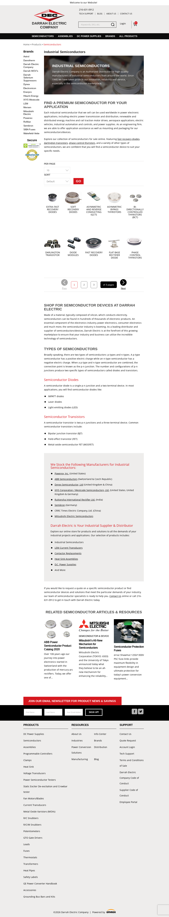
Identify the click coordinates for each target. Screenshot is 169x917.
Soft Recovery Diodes (73, 210)
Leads (26, 844)
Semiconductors (43, 36)
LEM (25, 103)
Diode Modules (73, 254)
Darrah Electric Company (31, 65)
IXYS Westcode (31, 99)
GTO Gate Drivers (32, 837)
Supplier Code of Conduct (129, 792)
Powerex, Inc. (62, 473)
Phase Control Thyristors (135, 255)
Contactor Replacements (68, 553)
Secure (32, 140)
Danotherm (29, 60)
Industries (77, 740)
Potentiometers (31, 831)
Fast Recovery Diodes (94, 254)
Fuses (26, 850)
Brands (110, 36)
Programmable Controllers (37, 753)
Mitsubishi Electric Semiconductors (74, 516)
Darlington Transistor (52, 254)
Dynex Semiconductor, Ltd (69, 484)
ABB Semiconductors (66, 479)
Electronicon (29, 88)
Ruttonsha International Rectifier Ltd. (75, 499)
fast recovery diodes (128, 139)
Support (126, 725)
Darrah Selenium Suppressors (29, 77)
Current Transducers (34, 805)
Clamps (27, 760)
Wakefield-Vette (31, 133)
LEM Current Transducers (69, 547)
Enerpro (27, 92)
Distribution (100, 747)
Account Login (127, 747)
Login (123, 23)
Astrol (26, 56)
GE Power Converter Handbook (40, 883)
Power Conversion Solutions (81, 750)
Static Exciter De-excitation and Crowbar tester (45, 789)
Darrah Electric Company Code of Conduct (129, 778)
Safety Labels (30, 877)
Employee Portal (128, 802)
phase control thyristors (82, 142)
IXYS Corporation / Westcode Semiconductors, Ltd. (82, 490)
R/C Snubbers (30, 818)
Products (31, 725)
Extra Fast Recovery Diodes (52, 210)
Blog (99, 13)
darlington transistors (56, 142)
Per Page (49, 163)
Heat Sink (28, 766)
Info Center (100, 734)
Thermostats (30, 857)
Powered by (104, 911)
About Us (111, 13)
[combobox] (57, 170)
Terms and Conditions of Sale (132, 763)
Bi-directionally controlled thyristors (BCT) (135, 212)
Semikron (60, 505)
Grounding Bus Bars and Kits (39, 896)
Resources (80, 725)
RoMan (27, 121)
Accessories (29, 890)
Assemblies (65, 36)
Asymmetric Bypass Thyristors (114, 210)
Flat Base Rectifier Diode (114, 255)
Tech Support (86, 13)
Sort (47, 174)
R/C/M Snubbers (32, 824)
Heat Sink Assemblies (66, 558)
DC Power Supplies (89, 36)
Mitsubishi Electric (28, 113)
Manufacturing (79, 759)
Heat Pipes (29, 870)
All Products (128, 36)
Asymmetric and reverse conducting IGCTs (93, 211)
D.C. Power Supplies (65, 564)
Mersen (27, 107)
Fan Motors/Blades (33, 798)
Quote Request (128, 740)
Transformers (30, 863)
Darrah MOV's (30, 71)
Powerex (27, 118)
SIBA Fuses (29, 129)
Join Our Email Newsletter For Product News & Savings (72, 701)
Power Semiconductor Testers (39, 779)
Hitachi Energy (30, 96)
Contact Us (126, 13)
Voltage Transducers (34, 773)
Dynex (26, 84)
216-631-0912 (86, 9)
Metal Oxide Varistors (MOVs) (39, 811)
